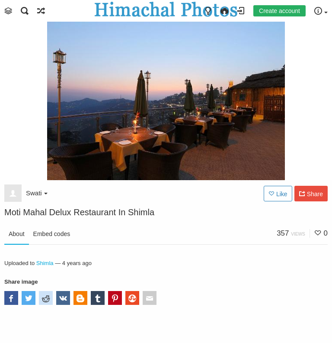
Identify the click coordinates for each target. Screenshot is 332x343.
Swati (37, 193)
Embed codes (51, 233)
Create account (279, 10)
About (17, 233)
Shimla (45, 263)
